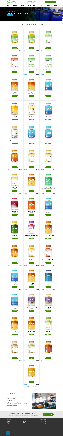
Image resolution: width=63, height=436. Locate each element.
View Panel (9, 50)
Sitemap (24, 423)
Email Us (24, 422)
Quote (7, 5)
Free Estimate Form (48, 414)
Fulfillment (48, 5)
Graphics (40, 5)
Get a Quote (10, 15)
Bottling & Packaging (31, 5)
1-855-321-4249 (31, 2)
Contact (55, 5)
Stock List (22, 5)
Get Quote (15, 48)
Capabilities (14, 5)
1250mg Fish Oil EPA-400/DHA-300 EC (15, 259)
